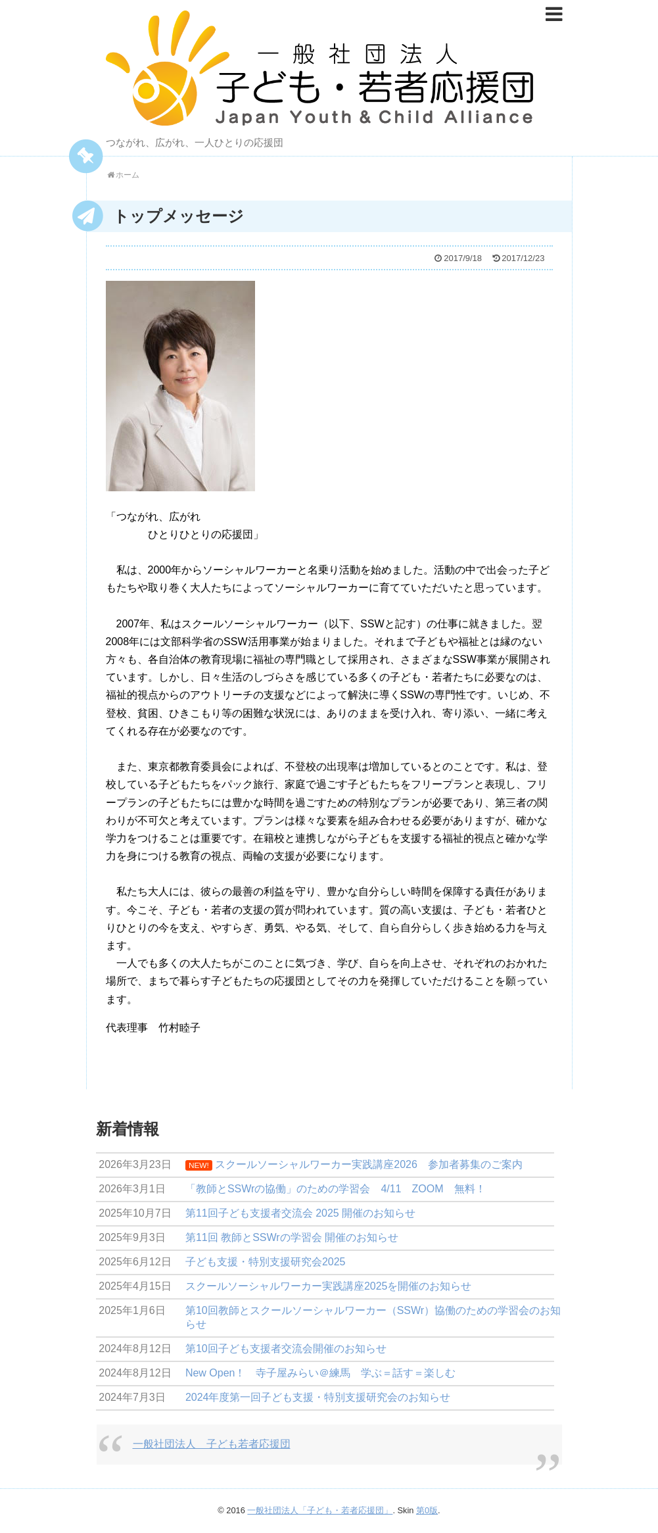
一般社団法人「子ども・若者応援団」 (319, 1510)
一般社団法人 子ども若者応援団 (212, 1443)
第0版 (427, 1510)
